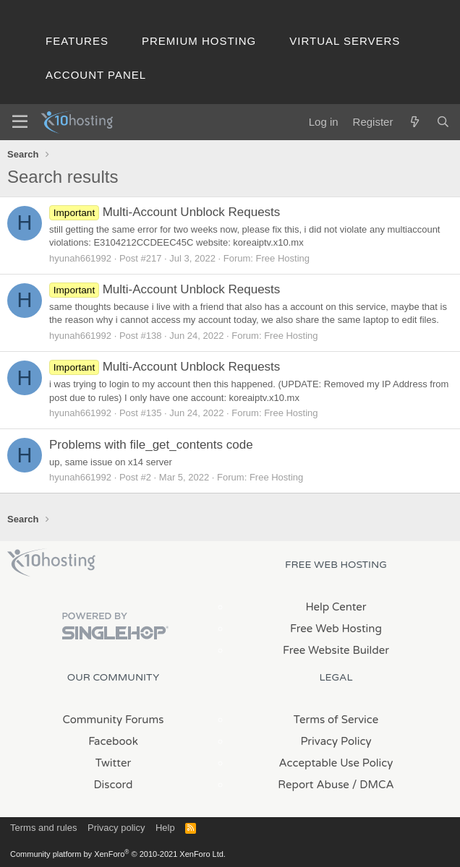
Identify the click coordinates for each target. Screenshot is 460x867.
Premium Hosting (199, 41)
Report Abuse (313, 784)
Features (77, 41)
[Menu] (20, 122)
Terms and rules (43, 827)
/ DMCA (373, 784)
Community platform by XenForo (118, 854)
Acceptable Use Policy (336, 762)
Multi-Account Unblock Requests (164, 212)
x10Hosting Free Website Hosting (51, 562)
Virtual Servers (344, 41)
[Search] (443, 121)
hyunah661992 (80, 258)
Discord (112, 784)
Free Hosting (283, 258)
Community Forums (113, 719)
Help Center (335, 606)
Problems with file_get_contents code (151, 445)
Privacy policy (116, 827)
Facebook (113, 741)
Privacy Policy (335, 741)
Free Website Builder (336, 650)
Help (165, 827)
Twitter (113, 762)
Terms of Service (336, 719)
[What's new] (414, 121)
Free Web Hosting (336, 628)
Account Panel (96, 75)
